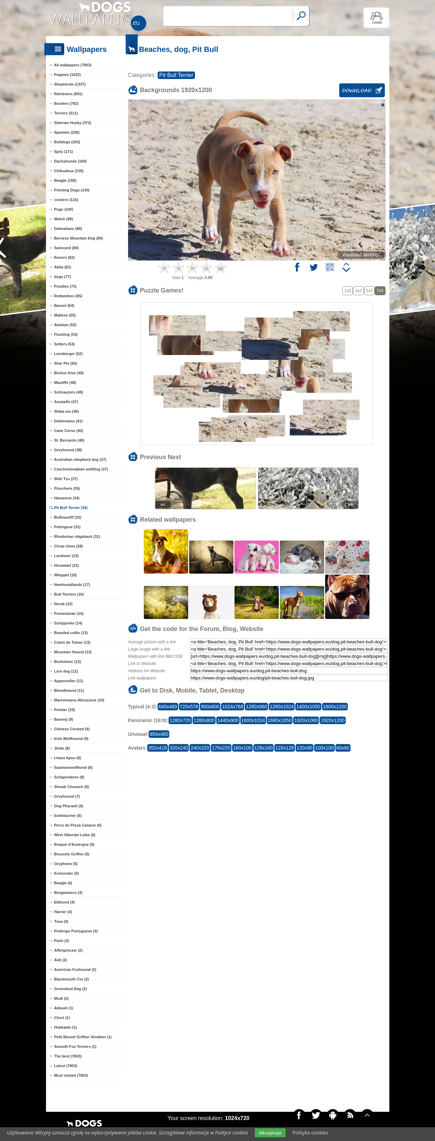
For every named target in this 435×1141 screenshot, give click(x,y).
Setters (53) (64, 344)
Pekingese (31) (67, 527)
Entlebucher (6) (68, 815)
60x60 (343, 748)
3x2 (358, 290)
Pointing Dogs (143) (72, 190)
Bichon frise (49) (69, 373)
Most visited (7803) (71, 1075)
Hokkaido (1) (65, 1027)
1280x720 (180, 720)
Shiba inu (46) (66, 411)
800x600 (210, 706)
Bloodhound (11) (69, 690)
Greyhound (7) (67, 796)
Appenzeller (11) (68, 681)
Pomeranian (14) (69, 613)
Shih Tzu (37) (66, 479)
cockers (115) (66, 200)
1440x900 (228, 720)
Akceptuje (270, 1133)
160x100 (242, 748)
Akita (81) (62, 267)
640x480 (168, 706)
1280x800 (204, 720)
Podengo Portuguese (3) (76, 931)
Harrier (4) (63, 912)
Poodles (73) (65, 286)
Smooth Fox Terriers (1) (75, 1046)
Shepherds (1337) (70, 84)
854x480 (159, 734)
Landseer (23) (66, 556)
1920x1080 (306, 720)
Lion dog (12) (66, 671)
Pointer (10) (64, 710)
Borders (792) (66, 103)
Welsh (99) (63, 219)
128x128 (284, 748)
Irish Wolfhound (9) (71, 738)
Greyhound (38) (68, 450)
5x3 (369, 290)
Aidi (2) (60, 960)
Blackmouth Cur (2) (71, 979)
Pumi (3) (61, 941)
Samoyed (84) (66, 248)
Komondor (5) (66, 873)
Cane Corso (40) (68, 431)
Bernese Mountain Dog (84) (78, 238)
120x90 (304, 748)
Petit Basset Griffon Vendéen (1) (83, 1037)
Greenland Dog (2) (70, 989)
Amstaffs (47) (66, 402)
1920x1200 (332, 720)
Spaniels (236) (67, 132)
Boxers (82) (64, 257)
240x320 (200, 748)
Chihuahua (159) (69, 171)
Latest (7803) (65, 1066)
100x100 (324, 748)
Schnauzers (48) (68, 392)
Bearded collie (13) (71, 633)
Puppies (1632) (67, 75)
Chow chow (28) (68, 546)
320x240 (179, 748)
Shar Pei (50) (65, 363)
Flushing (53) (66, 334)
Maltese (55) (65, 315)
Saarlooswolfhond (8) (73, 767)
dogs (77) (62, 277)
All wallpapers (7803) (73, 65)
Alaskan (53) (65, 325)
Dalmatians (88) (68, 228)
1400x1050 (308, 706)
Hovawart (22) (66, 565)
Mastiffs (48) (65, 382)
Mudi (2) (61, 998)
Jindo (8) (62, 748)
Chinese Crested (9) (72, 729)
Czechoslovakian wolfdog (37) (81, 469)
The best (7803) (68, 1056)
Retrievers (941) (68, 94)
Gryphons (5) (66, 864)
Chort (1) (62, 1018)
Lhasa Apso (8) (67, 758)
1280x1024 (282, 706)
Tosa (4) (61, 921)
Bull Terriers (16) (69, 594)
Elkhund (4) (64, 902)
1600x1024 (253, 720)
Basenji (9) (63, 719)
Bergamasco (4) (68, 892)
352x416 (157, 748)
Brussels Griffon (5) (72, 854)
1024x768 (232, 706)
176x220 (221, 748)
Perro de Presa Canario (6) (78, 825)
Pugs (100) (63, 209)
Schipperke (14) (68, 623)
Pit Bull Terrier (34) (71, 508)
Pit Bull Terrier (176, 75)
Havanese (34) (67, 498)
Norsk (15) (63, 604)
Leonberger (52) (68, 354)
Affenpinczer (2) (68, 950)
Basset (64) (64, 305)
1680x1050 (279, 720)
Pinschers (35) (67, 488)
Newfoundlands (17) (72, 585)
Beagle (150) (65, 180)
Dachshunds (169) (70, 161)
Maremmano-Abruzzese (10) (79, 700)
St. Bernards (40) (69, 440)
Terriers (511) (66, 113)
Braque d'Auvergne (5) (74, 844)
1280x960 (256, 706)
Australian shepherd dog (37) (80, 459)
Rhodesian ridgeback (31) (77, 536)
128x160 (263, 748)
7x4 (380, 290)
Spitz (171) (63, 151)
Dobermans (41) (68, 421)
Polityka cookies (310, 1132)
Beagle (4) (63, 883)
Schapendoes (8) (69, 777)
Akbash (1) (63, 1008)
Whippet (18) (65, 575)
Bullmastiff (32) (67, 517)
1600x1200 (335, 706)
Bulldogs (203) (67, 142)
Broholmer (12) (67, 662)
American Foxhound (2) (75, 969)
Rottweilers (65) (68, 296)
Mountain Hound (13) (73, 652)
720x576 (189, 706)
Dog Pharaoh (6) (68, 806)
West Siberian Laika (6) (74, 835)
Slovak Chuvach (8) (71, 787)
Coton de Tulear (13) (72, 642)
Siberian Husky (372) (72, 123)
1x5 (347, 290)
